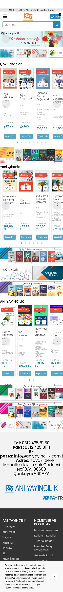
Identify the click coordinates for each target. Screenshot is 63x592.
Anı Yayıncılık (8, 107)
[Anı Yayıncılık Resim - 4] (56, 53)
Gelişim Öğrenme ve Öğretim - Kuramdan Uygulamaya (8, 335)
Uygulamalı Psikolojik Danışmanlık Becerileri (42, 199)
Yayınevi (8, 537)
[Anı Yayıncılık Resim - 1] (7, 53)
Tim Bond (41, 217)
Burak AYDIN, (43, 109)
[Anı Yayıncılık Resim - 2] (23, 53)
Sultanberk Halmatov (8, 215)
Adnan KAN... (40, 118)
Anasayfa (9, 526)
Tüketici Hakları (44, 541)
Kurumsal (9, 532)
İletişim (7, 548)
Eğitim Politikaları (25, 202)
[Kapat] (54, 576)
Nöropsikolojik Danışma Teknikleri (9, 199)
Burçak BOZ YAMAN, (40, 342)
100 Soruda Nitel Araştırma (24, 335)
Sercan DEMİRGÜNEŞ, (41, 348)
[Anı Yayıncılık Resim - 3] (39, 53)
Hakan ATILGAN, (41, 113)
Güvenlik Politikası (45, 555)
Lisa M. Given (21, 354)
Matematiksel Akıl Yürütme (41, 332)
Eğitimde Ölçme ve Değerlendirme (43, 96)
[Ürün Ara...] (56, 24)
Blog (5, 553)
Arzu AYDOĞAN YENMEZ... (39, 354)
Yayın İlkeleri (11, 559)
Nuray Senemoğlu (7, 352)
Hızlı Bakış (12, 85)
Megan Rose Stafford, (42, 213)
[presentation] (6, 39)
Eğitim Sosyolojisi (26, 97)
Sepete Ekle (10, 136)
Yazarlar (8, 543)
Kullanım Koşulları (45, 536)
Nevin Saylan (7, 114)
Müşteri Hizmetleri (46, 530)
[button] (21, 42)
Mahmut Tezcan (24, 113)
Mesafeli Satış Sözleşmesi (43, 548)
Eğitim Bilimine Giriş (8, 97)
